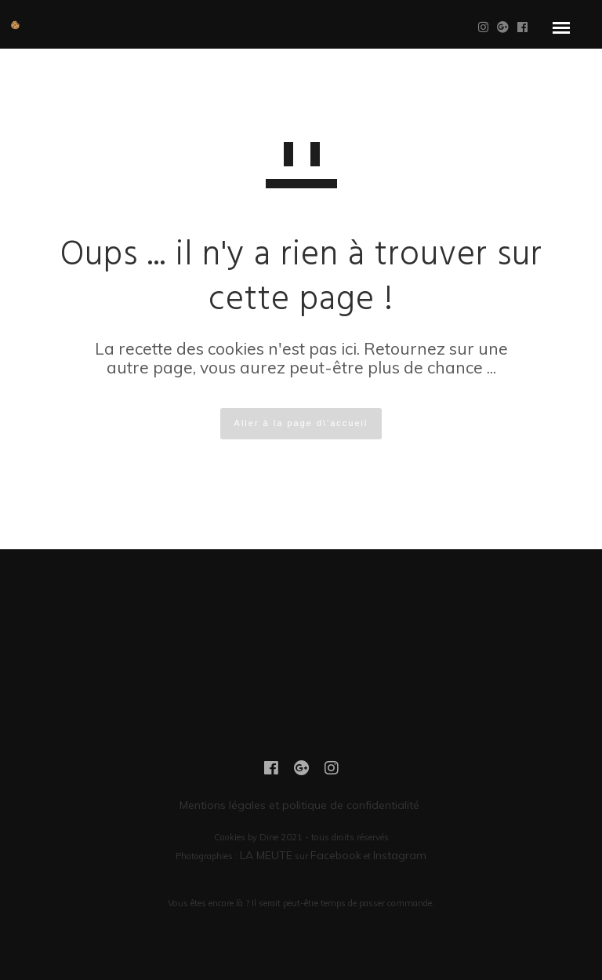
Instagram (399, 855)
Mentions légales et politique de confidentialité (301, 805)
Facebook (335, 855)
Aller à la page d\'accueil (301, 423)
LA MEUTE (266, 855)
